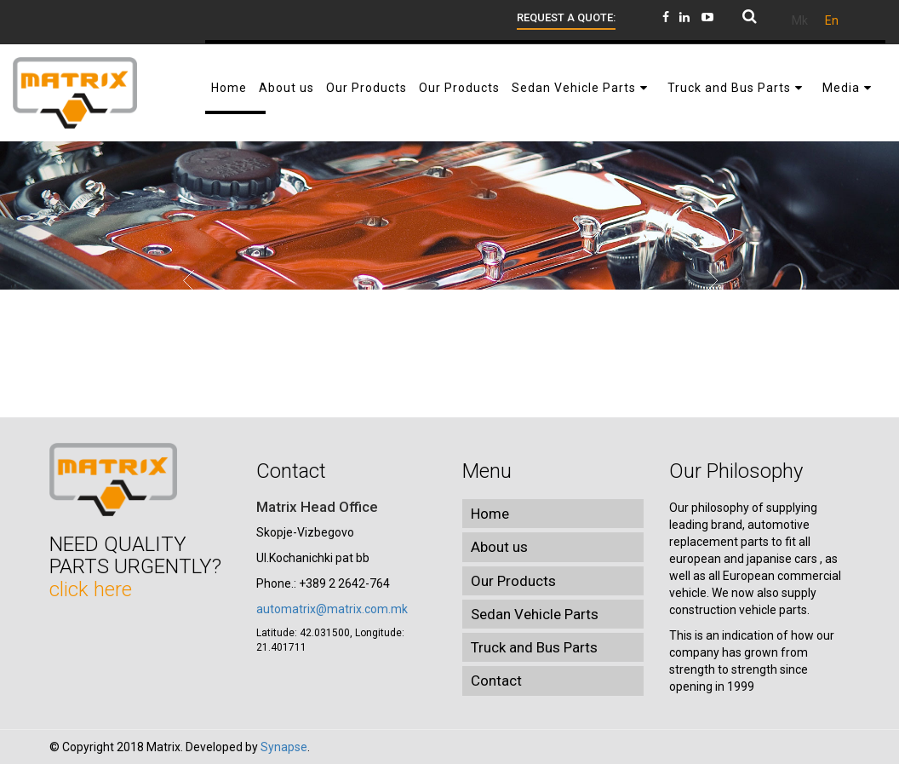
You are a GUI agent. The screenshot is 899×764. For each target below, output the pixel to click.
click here (90, 589)
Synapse (284, 747)
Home (490, 513)
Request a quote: (566, 17)
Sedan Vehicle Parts (534, 614)
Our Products (513, 580)
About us (499, 546)
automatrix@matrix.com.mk (332, 609)
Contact (496, 680)
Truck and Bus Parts (534, 647)
